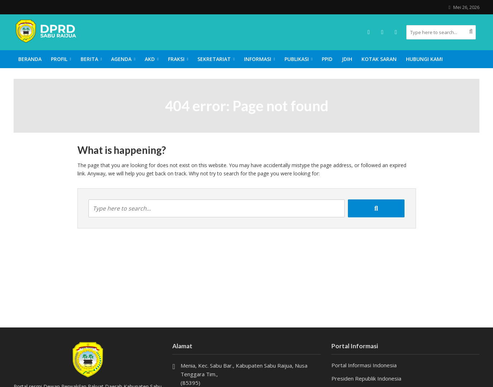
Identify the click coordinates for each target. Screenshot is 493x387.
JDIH (347, 59)
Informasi (257, 59)
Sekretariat (214, 59)
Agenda (121, 59)
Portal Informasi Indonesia (364, 365)
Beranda (30, 59)
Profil (59, 59)
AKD (150, 59)
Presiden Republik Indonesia (366, 378)
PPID (327, 59)
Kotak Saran (379, 59)
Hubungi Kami (424, 59)
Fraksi (176, 59)
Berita (89, 59)
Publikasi (296, 59)
